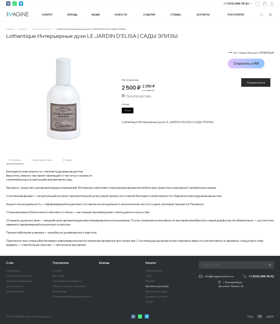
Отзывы (67, 160)
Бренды (104, 263)
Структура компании (18, 275)
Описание (15, 160)
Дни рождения (15, 291)
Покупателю (60, 263)
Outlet (149, 301)
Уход (148, 275)
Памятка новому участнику (69, 286)
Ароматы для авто (156, 296)
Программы (59, 291)
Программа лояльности (66, 281)
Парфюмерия (153, 270)
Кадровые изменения (19, 281)
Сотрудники (13, 270)
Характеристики (42, 160)
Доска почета (14, 286)
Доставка (58, 275)
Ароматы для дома (157, 286)
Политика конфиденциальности (71, 296)
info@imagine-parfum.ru (219, 276)
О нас (10, 263)
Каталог (150, 263)
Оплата (57, 270)
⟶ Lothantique (251, 52)
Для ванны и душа (156, 291)
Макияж (150, 281)
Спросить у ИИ (246, 63)
